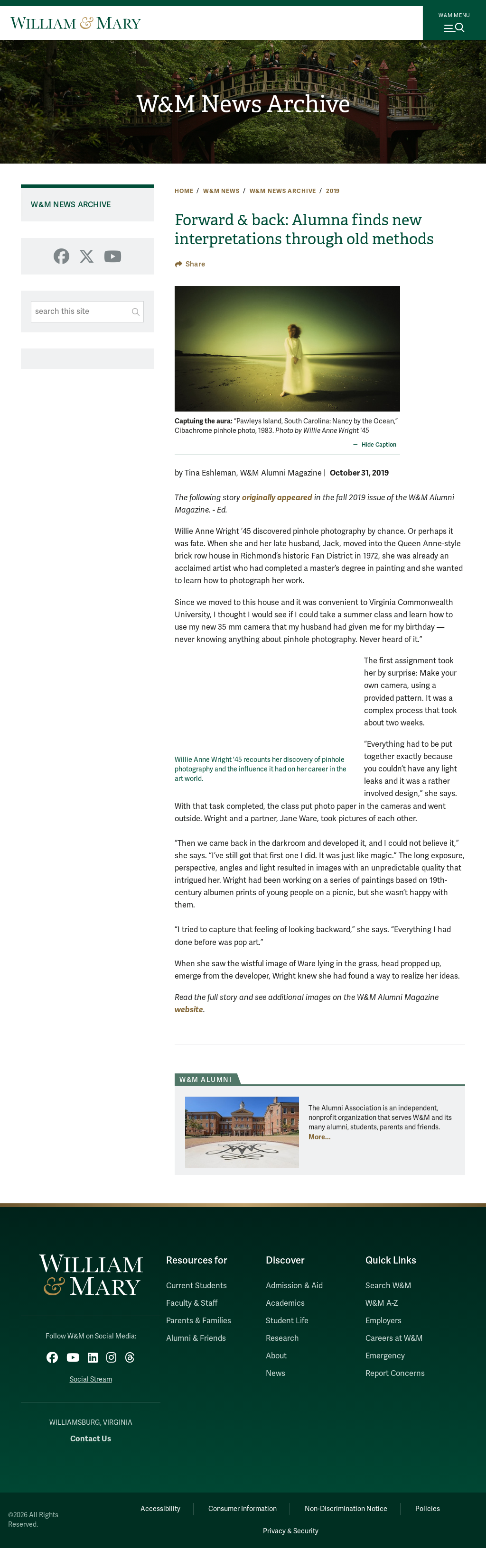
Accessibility (160, 1509)
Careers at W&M (394, 1338)
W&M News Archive (243, 104)
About (276, 1356)
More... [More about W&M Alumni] (319, 1137)
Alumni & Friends (196, 1338)
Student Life (287, 1321)
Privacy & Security (290, 1531)
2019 (333, 191)
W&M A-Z (381, 1303)
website (189, 1010)
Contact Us (90, 1439)
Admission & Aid (294, 1286)
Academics (285, 1303)
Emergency (385, 1356)
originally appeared (277, 498)
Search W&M (388, 1286)
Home (184, 191)
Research (282, 1338)
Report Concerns (395, 1373)
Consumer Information (242, 1509)
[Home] (75, 22)
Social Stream (91, 1379)
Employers (383, 1321)
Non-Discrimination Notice (346, 1509)
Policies (427, 1509)
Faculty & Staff (191, 1303)
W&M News (221, 191)
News (275, 1373)
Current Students (196, 1286)
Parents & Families (198, 1321)
